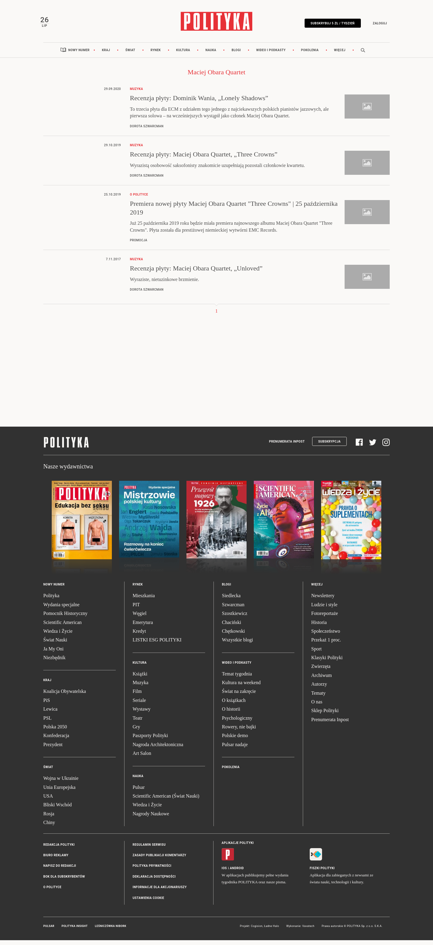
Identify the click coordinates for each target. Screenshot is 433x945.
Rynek (156, 55)
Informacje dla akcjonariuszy (160, 892)
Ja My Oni (53, 653)
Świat (130, 55)
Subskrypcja (329, 446)
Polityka (51, 600)
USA (48, 800)
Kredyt (139, 635)
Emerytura (143, 627)
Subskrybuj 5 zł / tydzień (329, 24)
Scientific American (62, 627)
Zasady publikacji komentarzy (159, 860)
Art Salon (142, 758)
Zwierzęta (320, 671)
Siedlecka (231, 600)
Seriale (139, 705)
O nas (316, 706)
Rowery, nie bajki (239, 731)
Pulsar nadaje (235, 749)
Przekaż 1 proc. (326, 644)
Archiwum (321, 680)
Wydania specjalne (61, 609)
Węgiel (139, 618)
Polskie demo (235, 740)
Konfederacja (56, 740)
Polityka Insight (75, 930)
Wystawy (141, 714)
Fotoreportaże (324, 618)
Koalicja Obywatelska (64, 696)
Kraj (106, 55)
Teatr (138, 722)
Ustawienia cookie (148, 902)
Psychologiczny (237, 722)
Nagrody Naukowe (151, 818)
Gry (136, 731)
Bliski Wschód (57, 809)
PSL (47, 722)
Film (137, 696)
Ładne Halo (271, 930)
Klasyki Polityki (326, 662)
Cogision (257, 930)
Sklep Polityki (325, 715)
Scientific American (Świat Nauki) (166, 800)
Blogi (236, 55)
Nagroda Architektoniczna (158, 749)
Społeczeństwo (325, 635)
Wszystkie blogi (237, 644)
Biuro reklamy (56, 860)
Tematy (318, 697)
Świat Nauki (55, 644)
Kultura (183, 55)
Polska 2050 (55, 731)
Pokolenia (310, 55)
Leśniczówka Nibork (110, 930)
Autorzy (319, 689)
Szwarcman (233, 609)
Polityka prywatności (152, 870)
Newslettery (322, 600)
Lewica (50, 714)
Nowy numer (79, 55)
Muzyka (140, 687)
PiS (46, 705)
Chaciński (231, 627)
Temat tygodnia (237, 678)
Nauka (210, 55)
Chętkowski (233, 635)
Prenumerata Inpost (287, 446)
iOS (224, 873)
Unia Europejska (59, 792)
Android (237, 873)
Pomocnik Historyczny (65, 618)
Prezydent (53, 749)
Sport (316, 653)
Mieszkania (144, 600)
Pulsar (139, 792)
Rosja (48, 818)
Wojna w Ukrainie (60, 783)
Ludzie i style (324, 609)
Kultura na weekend (241, 687)
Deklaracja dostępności (154, 881)
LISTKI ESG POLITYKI (157, 644)
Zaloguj (376, 24)
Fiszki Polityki (322, 873)
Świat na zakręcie (239, 696)
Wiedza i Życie (57, 635)
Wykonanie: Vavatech (300, 930)
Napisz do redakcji (59, 870)
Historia (319, 627)
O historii (231, 714)
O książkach (234, 705)
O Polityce (52, 892)
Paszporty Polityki (150, 740)
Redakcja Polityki (59, 849)
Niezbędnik (54, 662)
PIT (136, 609)
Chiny (49, 827)
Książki (140, 678)
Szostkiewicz (234, 618)
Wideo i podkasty (271, 55)
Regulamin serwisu (149, 849)
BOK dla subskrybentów (64, 881)
